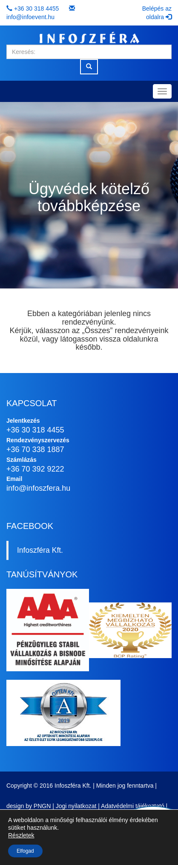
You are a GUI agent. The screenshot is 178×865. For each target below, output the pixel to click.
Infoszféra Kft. (40, 550)
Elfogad (25, 851)
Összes (97, 330)
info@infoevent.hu (30, 17)
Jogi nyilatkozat (76, 806)
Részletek (21, 835)
